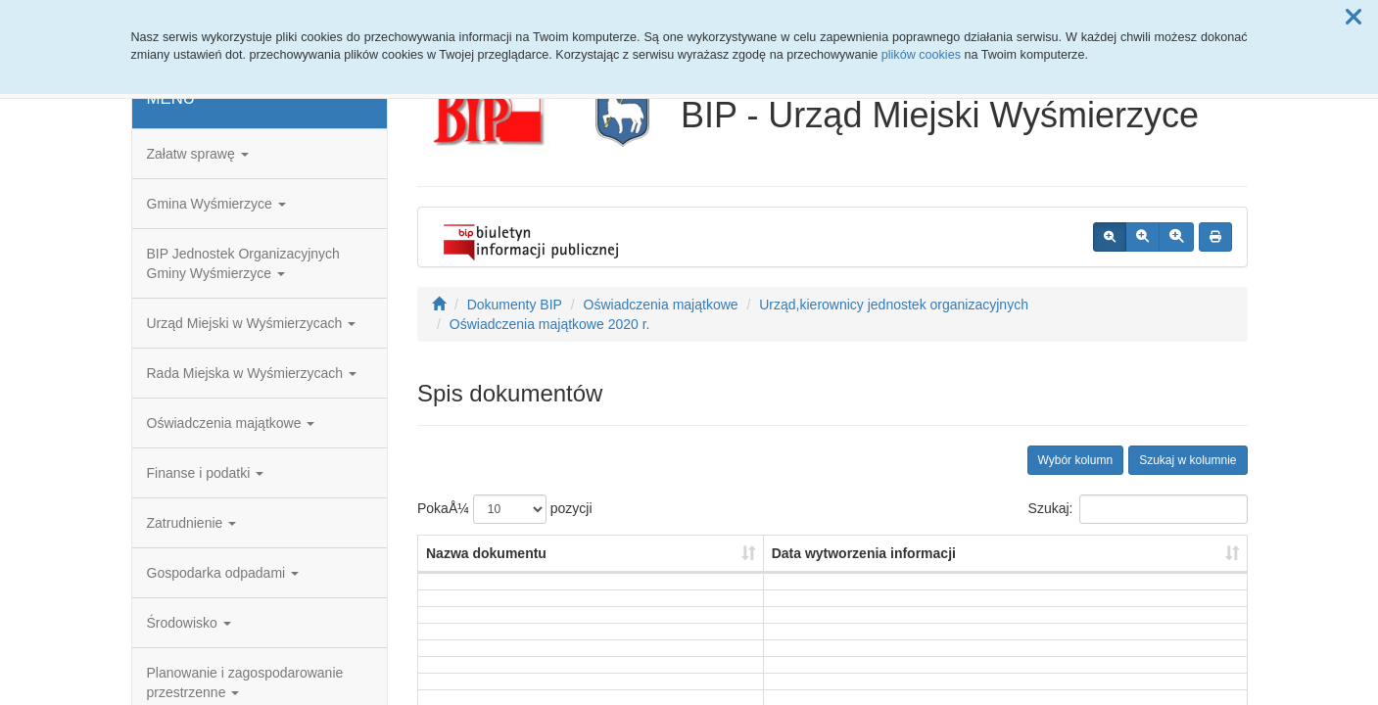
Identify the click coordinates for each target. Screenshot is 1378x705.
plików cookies (921, 55)
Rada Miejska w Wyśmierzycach (251, 373)
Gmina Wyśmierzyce (216, 204)
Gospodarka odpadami (223, 573)
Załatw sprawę (198, 154)
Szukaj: (1138, 509)
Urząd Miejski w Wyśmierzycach (251, 323)
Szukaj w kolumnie (1187, 460)
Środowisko (189, 623)
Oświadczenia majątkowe (231, 423)
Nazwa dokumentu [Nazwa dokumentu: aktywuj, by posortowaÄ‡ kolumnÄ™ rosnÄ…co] (486, 553)
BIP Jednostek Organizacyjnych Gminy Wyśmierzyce (243, 263)
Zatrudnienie (192, 523)
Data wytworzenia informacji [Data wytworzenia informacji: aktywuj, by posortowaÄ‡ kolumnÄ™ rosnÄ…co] (864, 553)
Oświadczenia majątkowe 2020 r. (550, 324)
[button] (1353, 17)
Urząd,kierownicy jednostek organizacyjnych (893, 304)
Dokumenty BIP (514, 304)
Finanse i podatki (205, 473)
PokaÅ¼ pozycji (505, 509)
